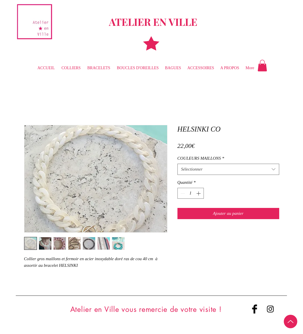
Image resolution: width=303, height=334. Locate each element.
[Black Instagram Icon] (270, 309)
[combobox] (228, 169)
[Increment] (199, 193)
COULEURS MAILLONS (200, 158)
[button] (262, 66)
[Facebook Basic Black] (254, 309)
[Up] (290, 321)
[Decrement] (182, 193)
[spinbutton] (190, 193)
